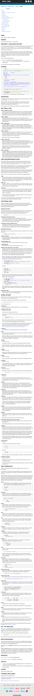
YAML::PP (4, 60)
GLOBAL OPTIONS (5, 22)
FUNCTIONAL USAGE (5, 18)
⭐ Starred (16, 6)
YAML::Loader (27, 163)
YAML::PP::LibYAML (6, 61)
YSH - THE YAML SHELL (5, 25)
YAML (12, 41)
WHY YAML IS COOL (5, 16)
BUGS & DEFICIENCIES (5, 26)
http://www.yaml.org (5, 657)
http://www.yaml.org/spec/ (13, 99)
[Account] (31, 1)
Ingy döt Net (4, 6)
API (25, 685)
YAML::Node (8, 279)
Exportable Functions (6, 21)
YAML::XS (22, 61)
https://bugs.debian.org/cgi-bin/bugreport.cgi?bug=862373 (13, 326)
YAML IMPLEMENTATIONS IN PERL (7, 17)
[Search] (26, 1)
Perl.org (29, 685)
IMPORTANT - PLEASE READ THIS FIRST (8, 12)
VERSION (3, 11)
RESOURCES (4, 27)
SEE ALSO (3, 28)
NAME (3, 10)
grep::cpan (13, 685)
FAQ (20, 685)
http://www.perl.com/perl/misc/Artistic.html (11, 680)
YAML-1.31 (10, 6)
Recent (17, 685)
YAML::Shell (5, 628)
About (4, 685)
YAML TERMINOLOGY (5, 23)
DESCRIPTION (4, 15)
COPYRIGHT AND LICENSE (6, 31)
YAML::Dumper (20, 163)
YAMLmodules (16, 47)
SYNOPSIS (3, 13)
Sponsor (8, 685)
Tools (23, 685)
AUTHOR (3, 30)
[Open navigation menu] (28, 1)
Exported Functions (6, 20)
